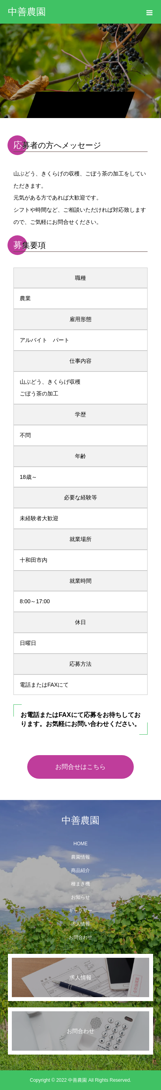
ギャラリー (80, 910)
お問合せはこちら (80, 766)
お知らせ (80, 897)
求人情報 (80, 924)
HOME (80, 843)
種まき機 (80, 884)
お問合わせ (80, 937)
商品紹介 (80, 870)
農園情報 (80, 857)
